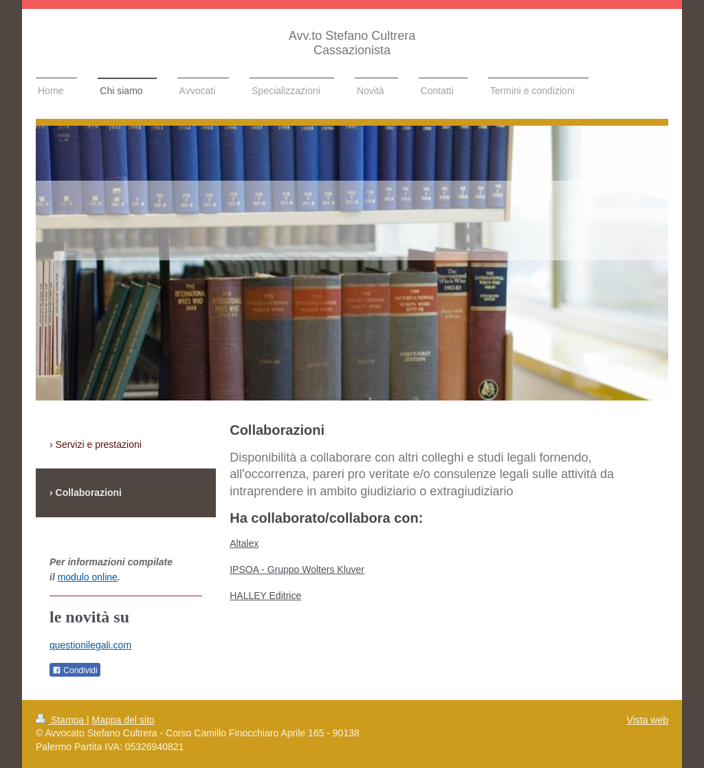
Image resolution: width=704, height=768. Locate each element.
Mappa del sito (123, 719)
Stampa (61, 719)
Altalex (244, 543)
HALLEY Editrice (265, 595)
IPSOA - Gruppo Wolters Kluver (297, 569)
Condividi (75, 670)
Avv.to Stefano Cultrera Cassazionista (352, 43)
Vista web (647, 719)
